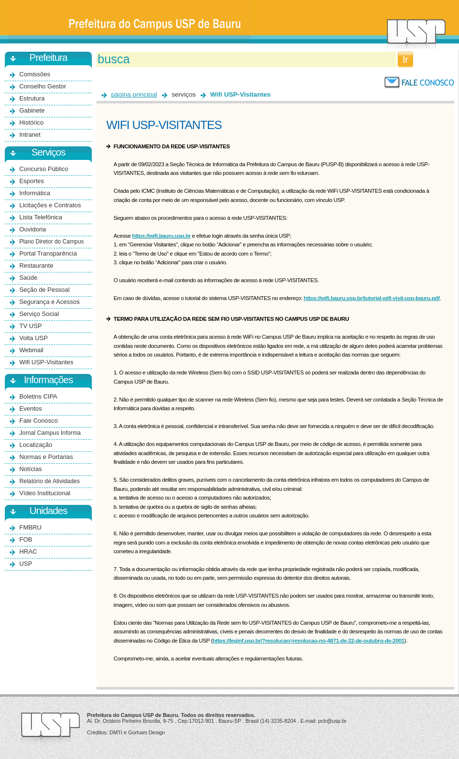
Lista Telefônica (40, 217)
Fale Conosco (38, 420)
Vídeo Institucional (44, 493)
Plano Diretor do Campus (51, 241)
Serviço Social (39, 313)
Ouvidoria (32, 229)
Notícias (30, 469)
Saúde (28, 277)
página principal (134, 94)
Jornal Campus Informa (50, 433)
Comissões (34, 74)
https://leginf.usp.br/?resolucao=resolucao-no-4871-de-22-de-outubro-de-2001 (308, 641)
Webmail (31, 350)
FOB (25, 539)
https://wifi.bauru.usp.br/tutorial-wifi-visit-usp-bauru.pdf (372, 298)
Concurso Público (43, 168)
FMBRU (30, 527)
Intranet (30, 134)
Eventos (30, 408)
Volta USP (33, 338)
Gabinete (31, 110)
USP (25, 563)
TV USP (30, 325)
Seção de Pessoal (44, 289)
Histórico (31, 122)
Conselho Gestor (42, 86)
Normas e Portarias (46, 456)
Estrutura (31, 98)
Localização (35, 444)
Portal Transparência (48, 253)
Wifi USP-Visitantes (46, 362)
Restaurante (36, 265)
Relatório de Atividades (49, 481)
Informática (34, 193)
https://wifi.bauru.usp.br (161, 236)
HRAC (28, 551)
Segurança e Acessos (49, 301)
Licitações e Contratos (50, 205)
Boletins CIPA (38, 396)
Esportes (31, 181)
